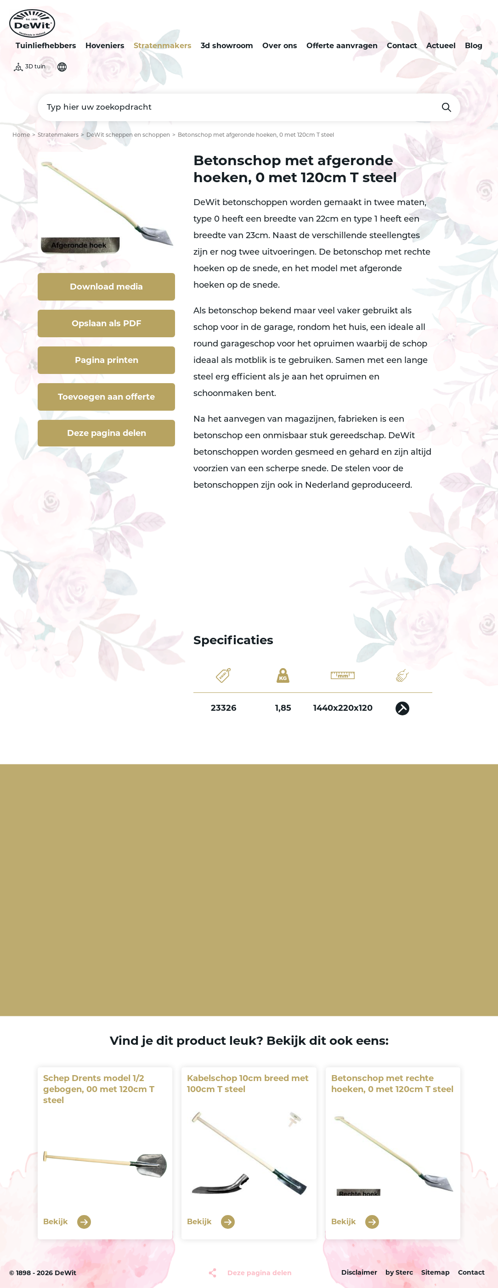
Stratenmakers (163, 45)
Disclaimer (359, 1272)
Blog (473, 45)
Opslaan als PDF (106, 323)
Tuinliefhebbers (46, 45)
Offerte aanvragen (342, 45)
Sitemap (435, 1272)
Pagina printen (106, 360)
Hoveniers (104, 45)
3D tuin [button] (35, 67)
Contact (402, 45)
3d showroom (227, 45)
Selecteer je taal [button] (62, 67)
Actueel (441, 45)
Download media (106, 287)
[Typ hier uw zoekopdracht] (249, 107)
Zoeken (446, 107)
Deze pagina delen (106, 433)
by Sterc (399, 1272)
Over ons (279, 45)
